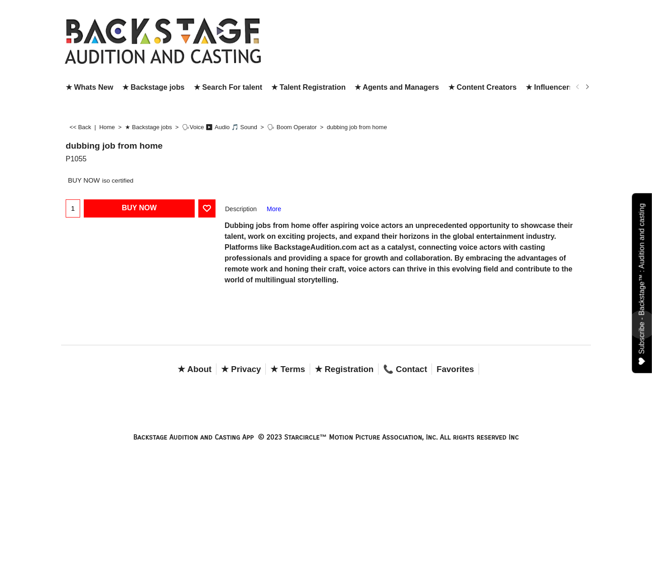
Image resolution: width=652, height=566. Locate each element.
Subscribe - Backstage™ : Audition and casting (642, 284)
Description (241, 209)
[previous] (578, 87)
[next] (587, 87)
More (274, 209)
